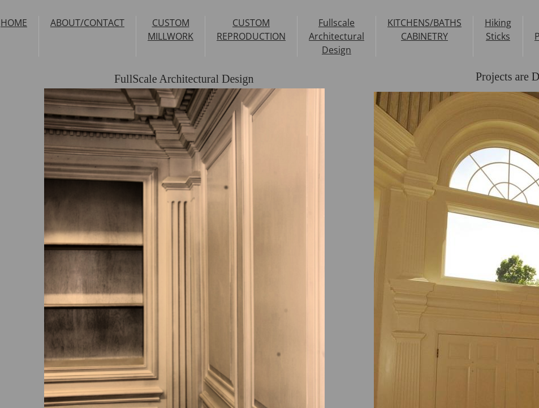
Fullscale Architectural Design (336, 36)
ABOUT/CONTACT (87, 22)
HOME (14, 22)
